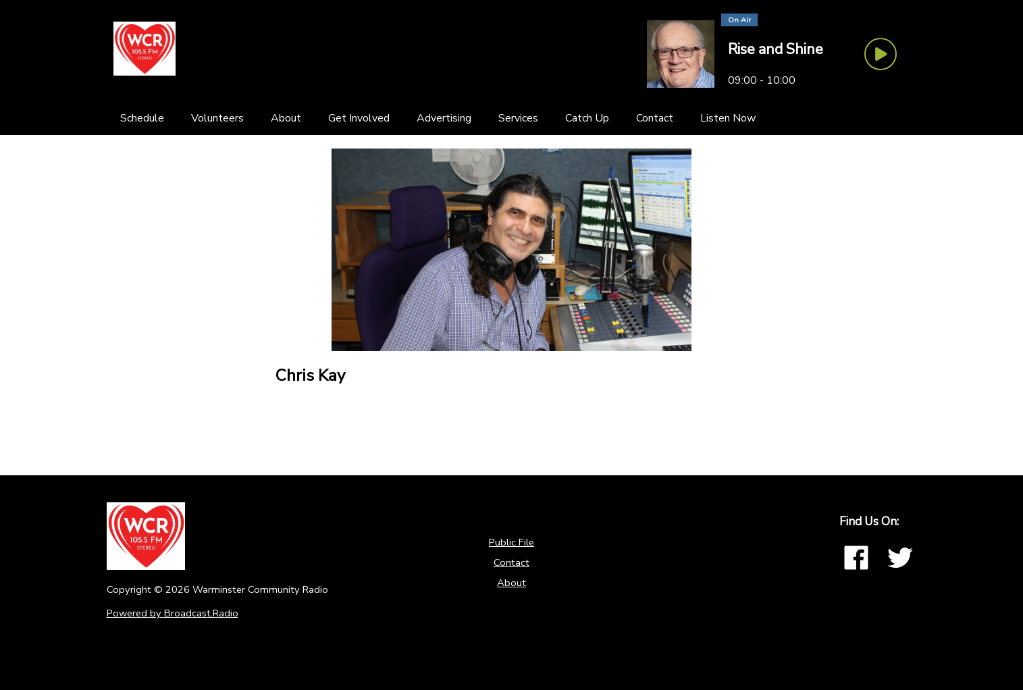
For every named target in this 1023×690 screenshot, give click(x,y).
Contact (511, 562)
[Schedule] (142, 118)
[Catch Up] (587, 118)
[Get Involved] (359, 118)
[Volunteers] (217, 118)
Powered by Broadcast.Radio (172, 613)
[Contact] (655, 118)
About (511, 582)
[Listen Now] (728, 118)
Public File (511, 542)
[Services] (518, 118)
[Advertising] (444, 118)
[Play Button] (880, 54)
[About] (286, 118)
